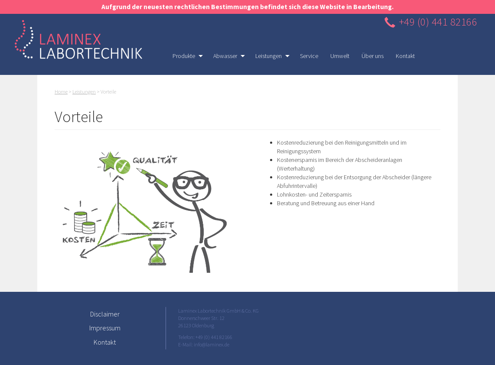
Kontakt (405, 56)
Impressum (104, 327)
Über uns (372, 56)
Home (61, 91)
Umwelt (339, 56)
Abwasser (226, 58)
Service (309, 56)
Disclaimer (105, 314)
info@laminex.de (211, 344)
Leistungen (269, 58)
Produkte (184, 58)
